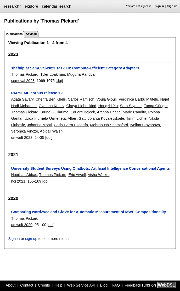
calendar (49, 6)
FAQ (116, 285)
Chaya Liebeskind (81, 106)
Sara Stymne (131, 106)
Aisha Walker (98, 175)
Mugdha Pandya (81, 74)
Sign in (159, 6)
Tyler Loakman (52, 74)
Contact (26, 285)
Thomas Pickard (24, 74)
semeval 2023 (23, 81)
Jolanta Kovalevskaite (106, 118)
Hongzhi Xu (108, 106)
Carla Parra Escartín (71, 125)
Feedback (133, 285)
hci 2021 (18, 181)
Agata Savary (22, 99)
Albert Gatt (77, 118)
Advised (31, 33)
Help (59, 285)
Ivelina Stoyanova (145, 125)
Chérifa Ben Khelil (51, 99)
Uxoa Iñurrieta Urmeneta (45, 118)
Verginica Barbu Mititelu (138, 99)
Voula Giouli (107, 99)
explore (31, 6)
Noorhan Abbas (24, 175)
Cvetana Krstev (51, 106)
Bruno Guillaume (54, 112)
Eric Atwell (77, 175)
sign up (31, 239)
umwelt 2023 (21, 137)
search (65, 6)
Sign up (172, 6)
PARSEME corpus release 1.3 (37, 93)
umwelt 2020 (21, 225)
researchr (12, 6)
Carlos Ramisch (81, 99)
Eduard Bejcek (83, 112)
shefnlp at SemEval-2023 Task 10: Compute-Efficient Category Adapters (75, 68)
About (11, 285)
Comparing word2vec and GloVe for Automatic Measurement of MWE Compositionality (88, 212)
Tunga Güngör (155, 106)
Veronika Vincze (24, 131)
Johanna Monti (39, 125)
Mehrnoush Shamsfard (109, 125)
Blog (104, 285)
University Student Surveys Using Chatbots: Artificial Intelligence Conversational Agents (90, 168)
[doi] (59, 81)
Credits (44, 285)
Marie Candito (134, 112)
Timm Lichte (136, 118)
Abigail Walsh (51, 131)
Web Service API (81, 285)
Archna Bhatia (108, 112)
